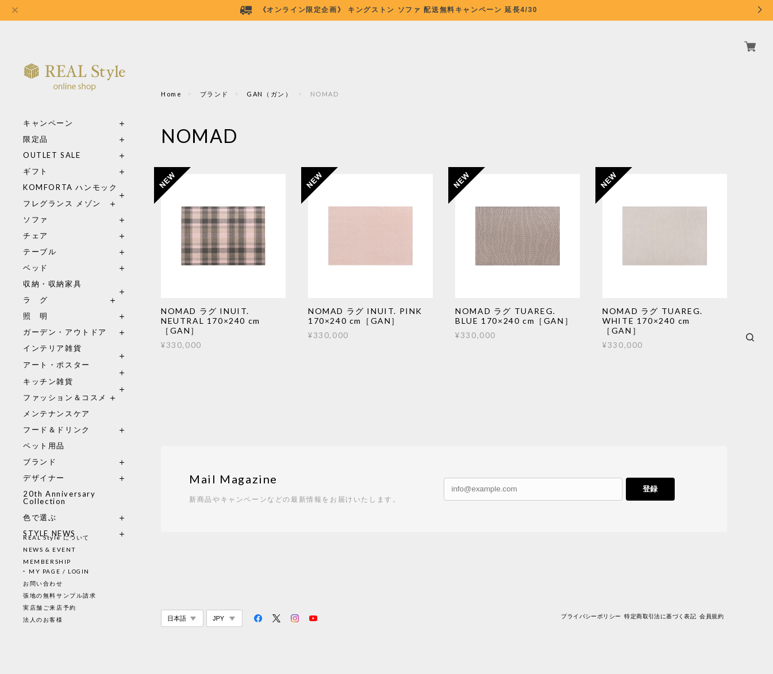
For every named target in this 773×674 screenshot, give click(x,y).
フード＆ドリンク (56, 416)
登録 (650, 489)
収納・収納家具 (74, 270)
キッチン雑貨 (74, 368)
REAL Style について (56, 537)
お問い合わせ (43, 583)
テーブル (39, 238)
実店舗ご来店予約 (49, 607)
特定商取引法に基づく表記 (660, 616)
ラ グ (35, 286)
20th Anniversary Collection (59, 484)
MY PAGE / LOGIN (59, 571)
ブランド (39, 448)
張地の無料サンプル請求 (60, 595)
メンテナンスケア (56, 400)
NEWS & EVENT (49, 549)
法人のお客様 (43, 619)
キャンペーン (48, 110)
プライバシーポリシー (591, 616)
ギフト (35, 158)
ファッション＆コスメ (65, 384)
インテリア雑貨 (74, 335)
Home (171, 94)
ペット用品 (44, 432)
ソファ (56, 206)
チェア (39, 222)
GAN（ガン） (269, 94)
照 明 (35, 303)
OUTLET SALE (52, 142)
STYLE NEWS (49, 520)
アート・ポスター (74, 351)
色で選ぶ (39, 504)
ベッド (35, 254)
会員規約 (711, 616)
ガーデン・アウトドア (65, 319)
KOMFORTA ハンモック (70, 174)
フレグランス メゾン (62, 190)
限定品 (35, 126)
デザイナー (44, 464)
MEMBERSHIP (47, 561)
